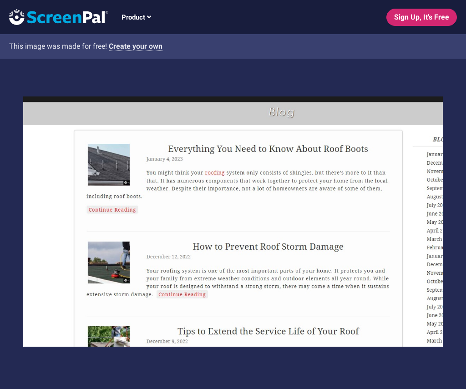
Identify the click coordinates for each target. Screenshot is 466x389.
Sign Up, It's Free (421, 17)
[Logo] (54, 16)
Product (136, 17)
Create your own (135, 46)
